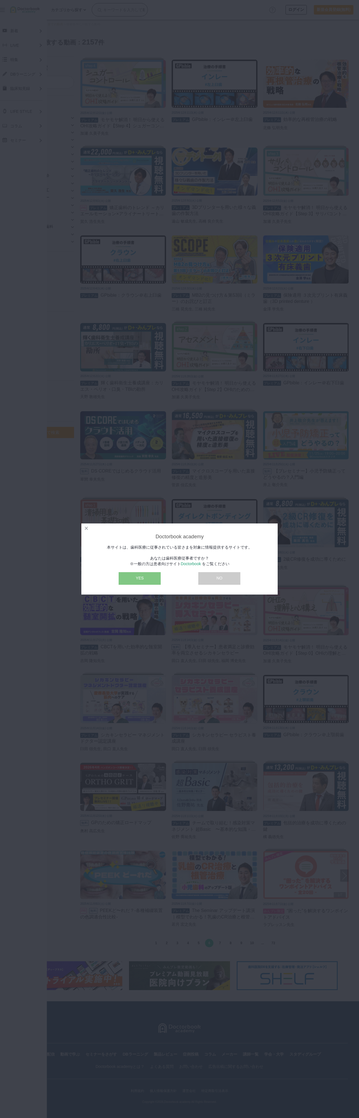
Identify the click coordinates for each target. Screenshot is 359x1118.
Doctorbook (191, 564)
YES (140, 578)
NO (219, 578)
